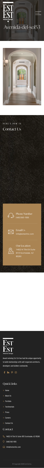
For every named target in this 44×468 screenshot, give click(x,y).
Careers (8, 417)
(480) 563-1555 (22, 217)
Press (7, 412)
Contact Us (9, 423)
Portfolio (8, 401)
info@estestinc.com (25, 233)
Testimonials (9, 406)
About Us (8, 395)
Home (7, 390)
